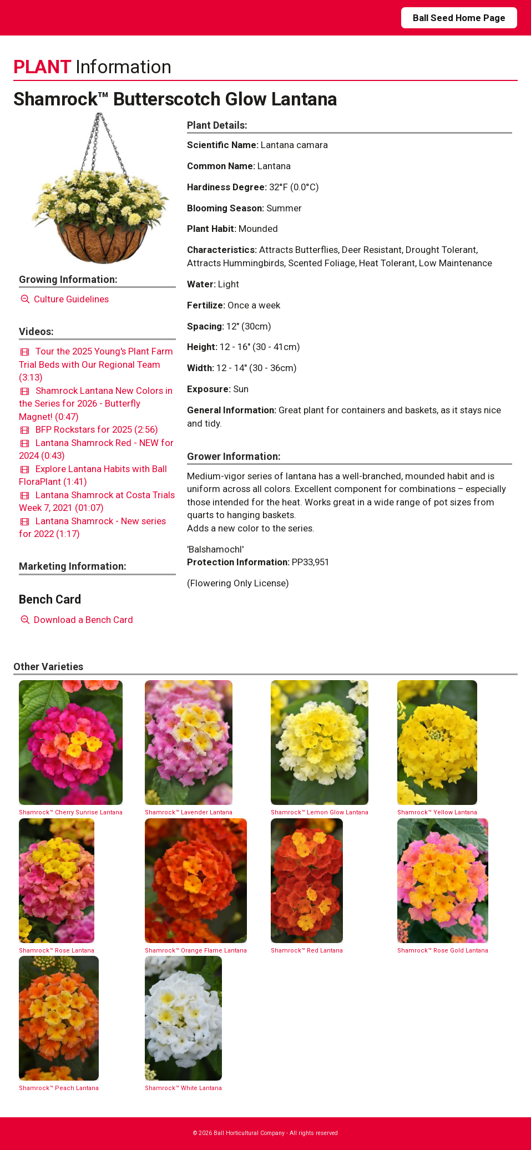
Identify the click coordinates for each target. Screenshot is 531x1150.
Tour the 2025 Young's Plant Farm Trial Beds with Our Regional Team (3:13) (96, 364)
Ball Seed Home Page (459, 17)
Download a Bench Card (76, 619)
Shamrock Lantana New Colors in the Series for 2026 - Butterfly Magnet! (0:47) (96, 403)
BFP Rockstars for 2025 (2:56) (89, 429)
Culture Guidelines (64, 299)
